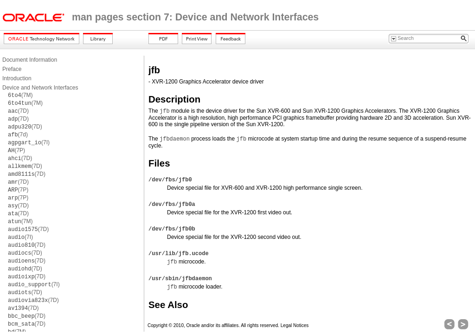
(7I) (29, 142)
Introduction (17, 78)
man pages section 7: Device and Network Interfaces (195, 17)
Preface (11, 69)
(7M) (20, 95)
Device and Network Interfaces (40, 87)
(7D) (18, 111)
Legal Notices (295, 325)
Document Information (29, 60)
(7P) (16, 150)
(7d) (18, 134)
